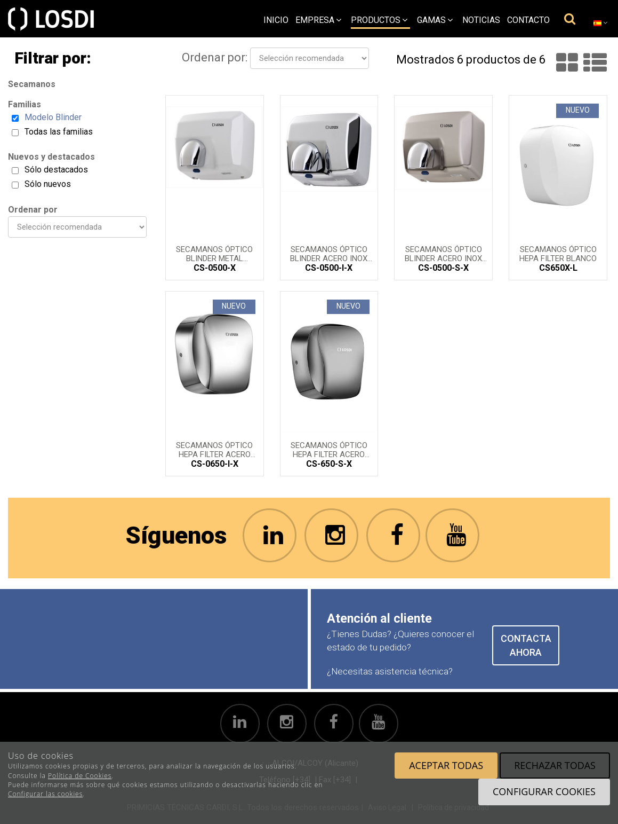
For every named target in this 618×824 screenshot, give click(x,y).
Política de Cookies (79, 775)
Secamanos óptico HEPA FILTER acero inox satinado (329, 449)
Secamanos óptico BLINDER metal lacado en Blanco (214, 253)
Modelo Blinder (53, 117)
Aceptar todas (446, 765)
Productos (379, 20)
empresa (318, 20)
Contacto (528, 20)
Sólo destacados (56, 169)
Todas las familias (59, 132)
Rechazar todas (555, 765)
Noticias (481, 20)
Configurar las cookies (45, 793)
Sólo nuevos (48, 184)
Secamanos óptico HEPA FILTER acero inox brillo (214, 449)
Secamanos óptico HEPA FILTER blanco (558, 253)
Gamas (435, 20)
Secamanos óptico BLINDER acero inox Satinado (443, 253)
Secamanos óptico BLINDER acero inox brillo (328, 253)
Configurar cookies (544, 791)
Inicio (275, 20)
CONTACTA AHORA (526, 645)
